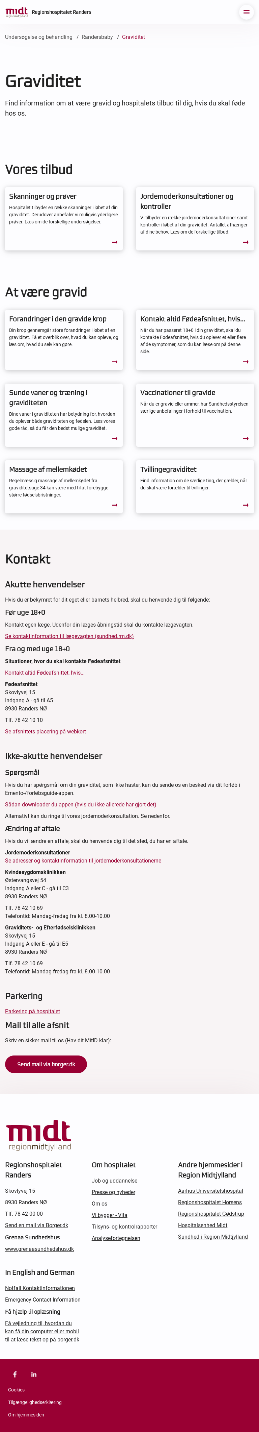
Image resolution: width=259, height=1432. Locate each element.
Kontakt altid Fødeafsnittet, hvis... (45, 673)
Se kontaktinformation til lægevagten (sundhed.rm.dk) (69, 636)
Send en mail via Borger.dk (36, 1225)
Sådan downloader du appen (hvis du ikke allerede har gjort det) (80, 804)
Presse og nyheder (113, 1192)
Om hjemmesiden (26, 1414)
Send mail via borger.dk (46, 1064)
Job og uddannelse (114, 1181)
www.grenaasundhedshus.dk (39, 1249)
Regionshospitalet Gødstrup (211, 1214)
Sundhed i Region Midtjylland (213, 1237)
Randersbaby (97, 37)
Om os (99, 1203)
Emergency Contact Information (43, 1299)
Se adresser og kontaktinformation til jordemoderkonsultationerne (83, 860)
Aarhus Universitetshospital (210, 1191)
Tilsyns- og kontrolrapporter (124, 1226)
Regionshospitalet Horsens (210, 1202)
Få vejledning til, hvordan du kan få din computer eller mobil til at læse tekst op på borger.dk (42, 1331)
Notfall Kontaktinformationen (40, 1288)
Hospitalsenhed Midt (202, 1225)
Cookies (16, 1389)
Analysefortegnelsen (116, 1238)
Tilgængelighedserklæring (35, 1402)
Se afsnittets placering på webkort (45, 731)
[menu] (246, 12)
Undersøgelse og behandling (39, 37)
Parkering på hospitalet (32, 1011)
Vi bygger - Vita (109, 1215)
